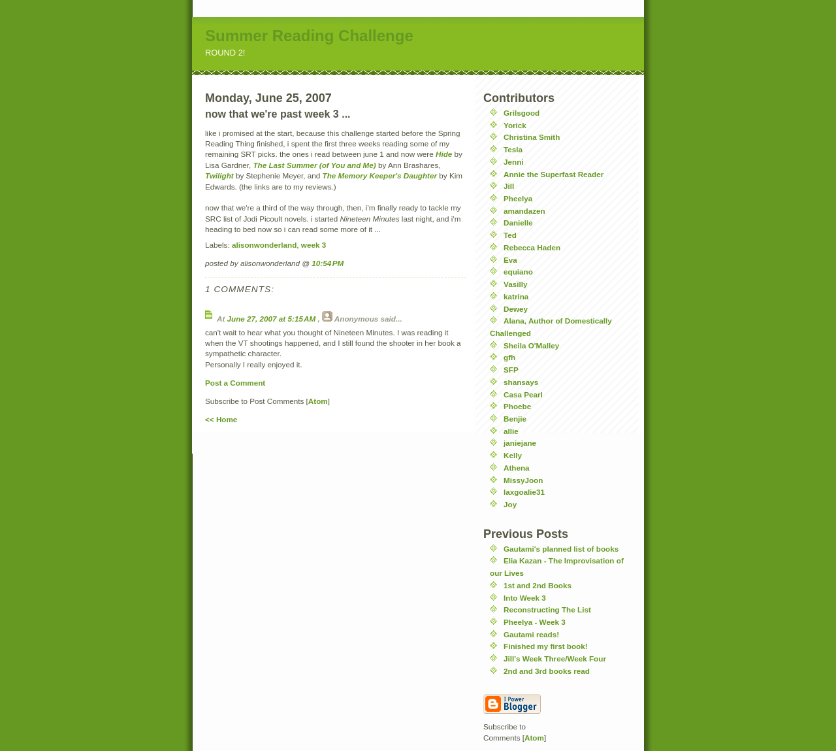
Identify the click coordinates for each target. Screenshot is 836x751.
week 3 (313, 245)
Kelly (513, 455)
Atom (318, 401)
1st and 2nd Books (537, 585)
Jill (509, 186)
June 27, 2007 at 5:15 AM (272, 318)
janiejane (520, 443)
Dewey (516, 309)
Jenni (514, 162)
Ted (510, 235)
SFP (511, 369)
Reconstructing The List (547, 609)
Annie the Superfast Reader (553, 174)
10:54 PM (328, 263)
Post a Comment (235, 382)
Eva (510, 260)
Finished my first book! (546, 646)
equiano (518, 271)
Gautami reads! (531, 634)
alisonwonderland (264, 245)
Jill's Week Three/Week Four (555, 658)
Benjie (515, 418)
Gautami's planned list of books (561, 548)
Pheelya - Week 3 (535, 622)
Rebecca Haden (532, 247)
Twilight (219, 175)
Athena (517, 467)
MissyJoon (523, 480)
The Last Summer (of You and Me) (314, 165)
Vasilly (515, 284)
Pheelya (518, 198)
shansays (521, 382)
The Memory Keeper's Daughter (380, 175)
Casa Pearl (523, 394)
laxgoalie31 (524, 492)
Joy (510, 504)
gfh (509, 357)
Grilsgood (521, 112)
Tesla (513, 149)
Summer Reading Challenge (309, 35)
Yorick (515, 125)
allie (511, 431)
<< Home (221, 419)
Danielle (518, 222)
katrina (516, 296)
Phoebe (517, 406)
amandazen (524, 211)
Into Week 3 (525, 597)
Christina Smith (532, 137)
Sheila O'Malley (531, 345)
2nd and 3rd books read (547, 671)
